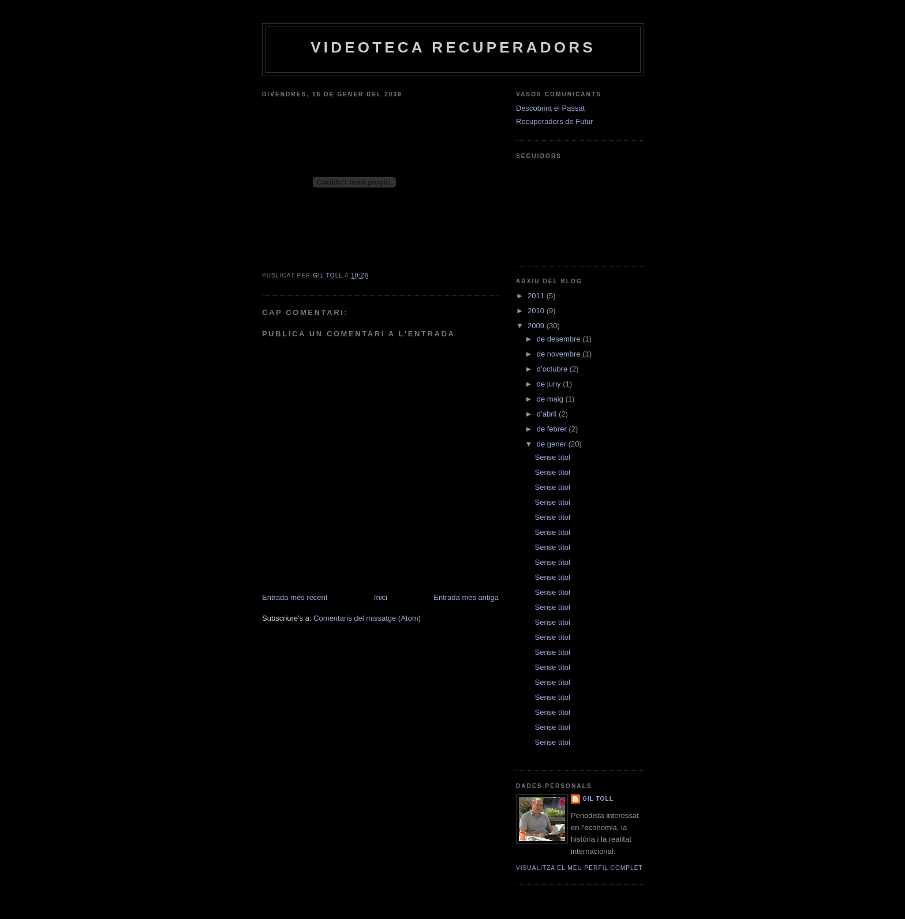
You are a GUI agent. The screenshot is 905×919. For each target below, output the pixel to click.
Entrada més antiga (466, 597)
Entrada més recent (294, 597)
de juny (550, 384)
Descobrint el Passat (550, 108)
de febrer (553, 429)
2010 (537, 310)
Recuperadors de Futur (554, 121)
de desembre (560, 339)
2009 (537, 325)
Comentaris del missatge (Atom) (367, 618)
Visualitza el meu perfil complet (579, 868)
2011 (537, 295)
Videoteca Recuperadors (453, 47)
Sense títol (552, 457)
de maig (551, 399)
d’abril (548, 414)
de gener (553, 444)
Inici (380, 597)
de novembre (560, 354)
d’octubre (553, 369)
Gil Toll (598, 799)
